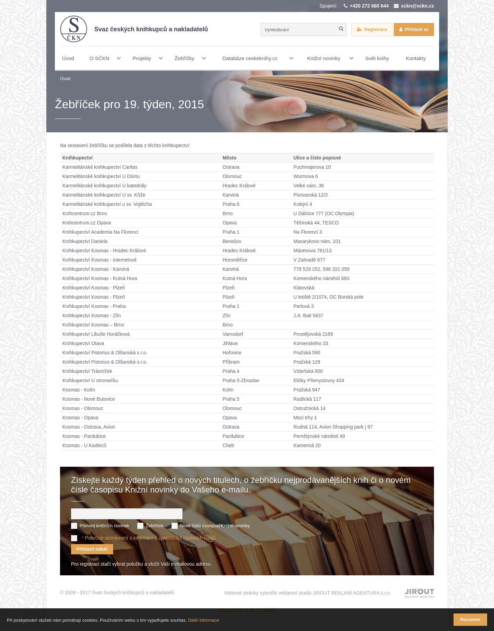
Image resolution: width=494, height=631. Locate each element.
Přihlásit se (416, 29)
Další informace (203, 620)
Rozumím (470, 619)
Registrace (375, 29)
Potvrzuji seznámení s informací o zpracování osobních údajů (150, 538)
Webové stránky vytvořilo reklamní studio (307, 592)
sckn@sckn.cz (417, 6)
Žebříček (154, 525)
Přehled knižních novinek (104, 525)
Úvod (65, 78)
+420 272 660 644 (369, 6)
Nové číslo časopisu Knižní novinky (215, 525)
